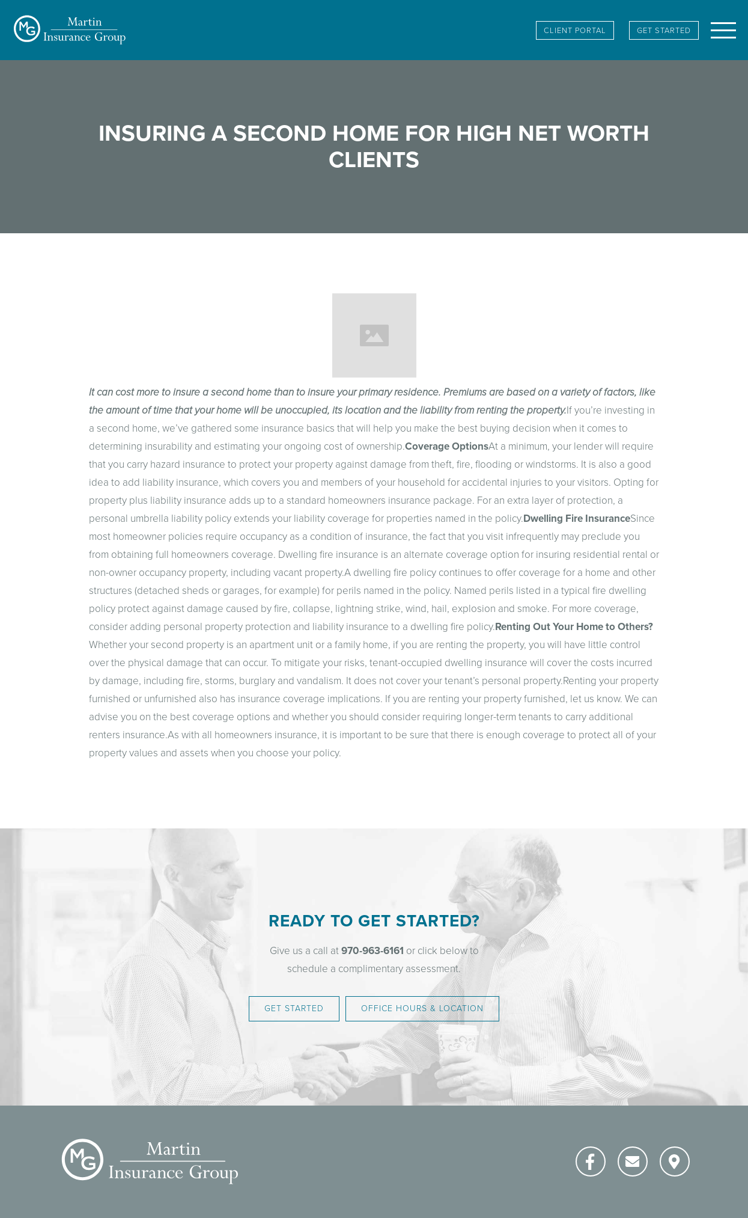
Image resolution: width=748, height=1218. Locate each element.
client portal (575, 30)
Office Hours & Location (422, 1008)
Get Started (664, 30)
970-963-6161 (372, 950)
